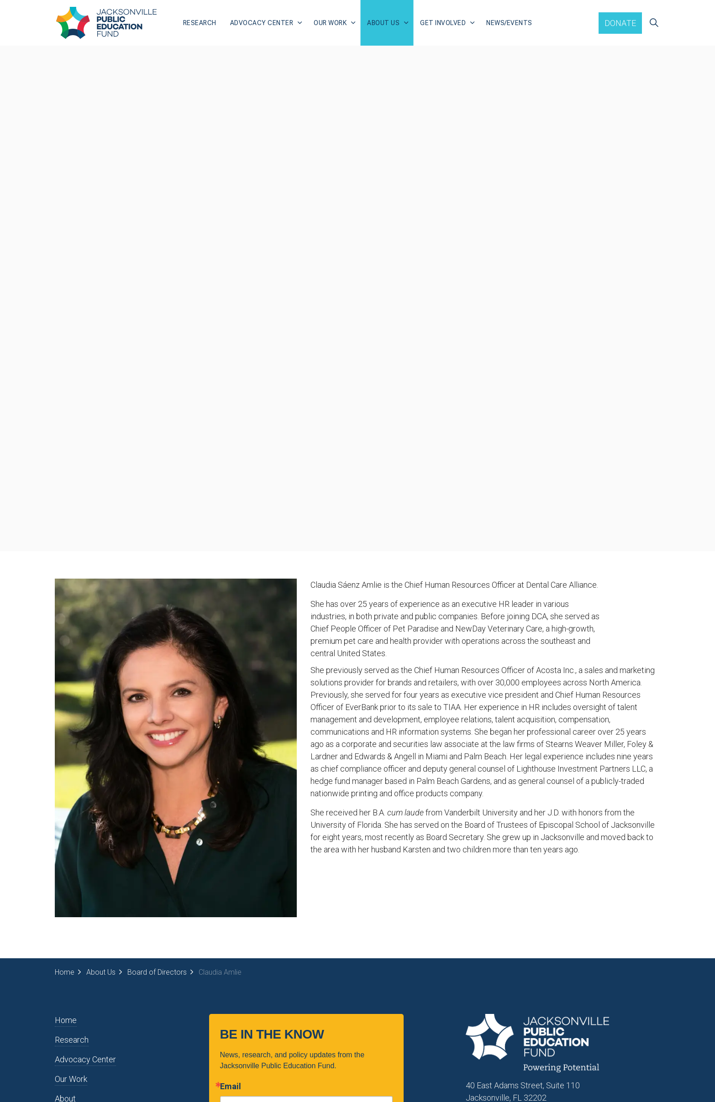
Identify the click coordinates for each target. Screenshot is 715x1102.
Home (66, 1020)
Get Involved (443, 22)
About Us (383, 22)
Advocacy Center (262, 22)
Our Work (330, 22)
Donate (620, 23)
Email (230, 1086)
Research (199, 22)
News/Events (509, 22)
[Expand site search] (654, 22)
